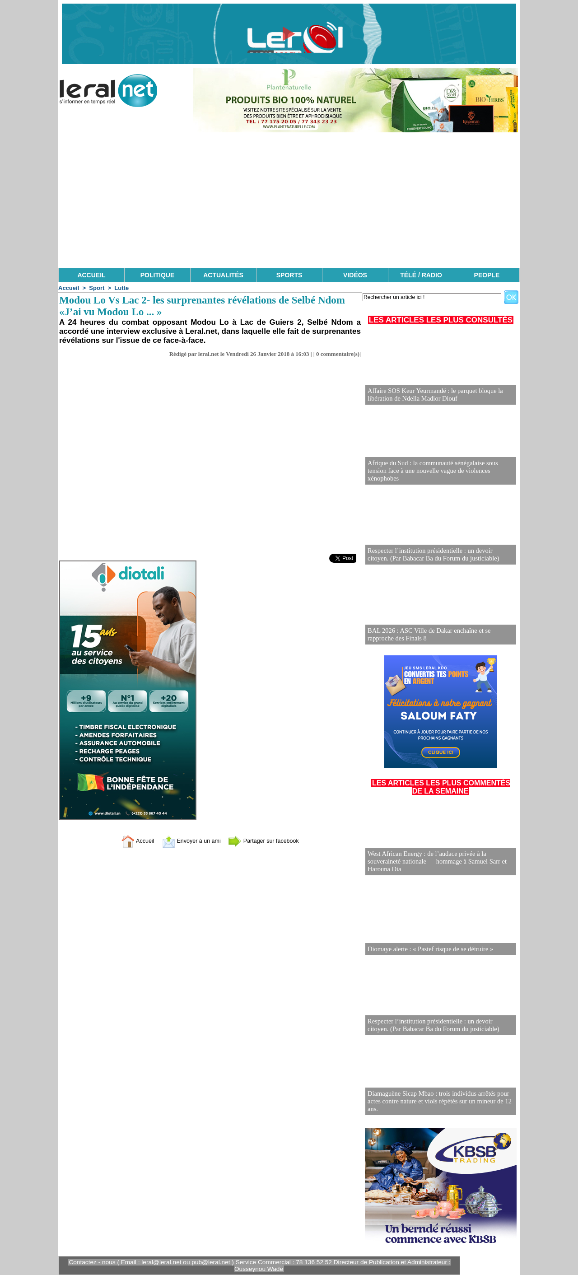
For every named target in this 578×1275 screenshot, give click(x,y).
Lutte (121, 288)
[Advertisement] (289, 200)
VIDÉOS (355, 275)
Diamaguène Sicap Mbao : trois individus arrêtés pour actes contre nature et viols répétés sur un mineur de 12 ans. (437, 1101)
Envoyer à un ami (188, 841)
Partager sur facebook (270, 841)
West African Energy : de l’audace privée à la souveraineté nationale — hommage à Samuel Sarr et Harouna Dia (435, 862)
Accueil (68, 288)
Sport (96, 288)
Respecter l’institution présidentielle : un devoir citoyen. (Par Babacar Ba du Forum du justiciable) (439, 555)
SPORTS (289, 275)
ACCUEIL (91, 275)
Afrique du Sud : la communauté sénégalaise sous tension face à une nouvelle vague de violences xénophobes (440, 475)
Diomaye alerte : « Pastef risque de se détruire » (428, 949)
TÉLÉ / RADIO (421, 275)
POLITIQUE (157, 275)
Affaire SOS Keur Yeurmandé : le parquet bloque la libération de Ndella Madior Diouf (433, 395)
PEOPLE (487, 275)
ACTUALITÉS (223, 275)
